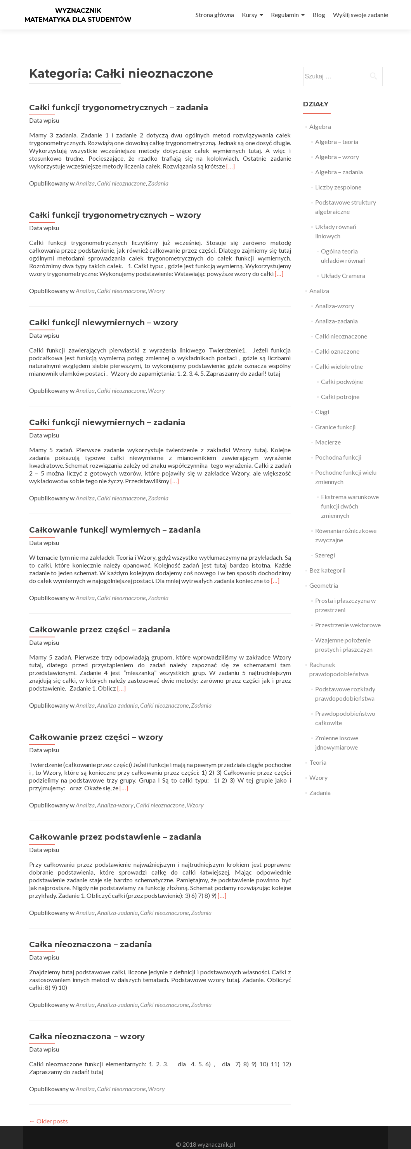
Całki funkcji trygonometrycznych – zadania (118, 93)
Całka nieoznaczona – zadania (90, 930)
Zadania (158, 169)
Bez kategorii (327, 556)
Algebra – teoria (336, 127)
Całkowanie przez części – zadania (99, 615)
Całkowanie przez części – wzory (96, 723)
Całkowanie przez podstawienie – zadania (115, 823)
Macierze (328, 428)
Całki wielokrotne (339, 352)
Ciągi (322, 397)
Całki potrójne (340, 382)
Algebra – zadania (339, 157)
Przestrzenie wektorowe (348, 610)
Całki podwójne (342, 367)
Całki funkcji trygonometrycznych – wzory (115, 201)
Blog (318, 14)
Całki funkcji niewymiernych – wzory (103, 308)
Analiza (85, 169)
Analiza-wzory (115, 791)
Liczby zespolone (338, 173)
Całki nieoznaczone (121, 169)
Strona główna (215, 14)
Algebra (320, 112)
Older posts (48, 1107)
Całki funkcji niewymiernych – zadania (107, 408)
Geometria (323, 571)
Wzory (156, 276)
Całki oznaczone (337, 337)
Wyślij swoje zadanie (360, 14)
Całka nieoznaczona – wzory (87, 1022)
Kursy (249, 14)
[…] (230, 152)
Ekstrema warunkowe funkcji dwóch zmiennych (350, 492)
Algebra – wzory (337, 142)
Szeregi (325, 541)
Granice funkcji (335, 413)
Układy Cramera (343, 261)
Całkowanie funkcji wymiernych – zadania (115, 516)
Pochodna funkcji (338, 443)
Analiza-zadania (117, 691)
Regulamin (285, 14)
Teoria (317, 748)
